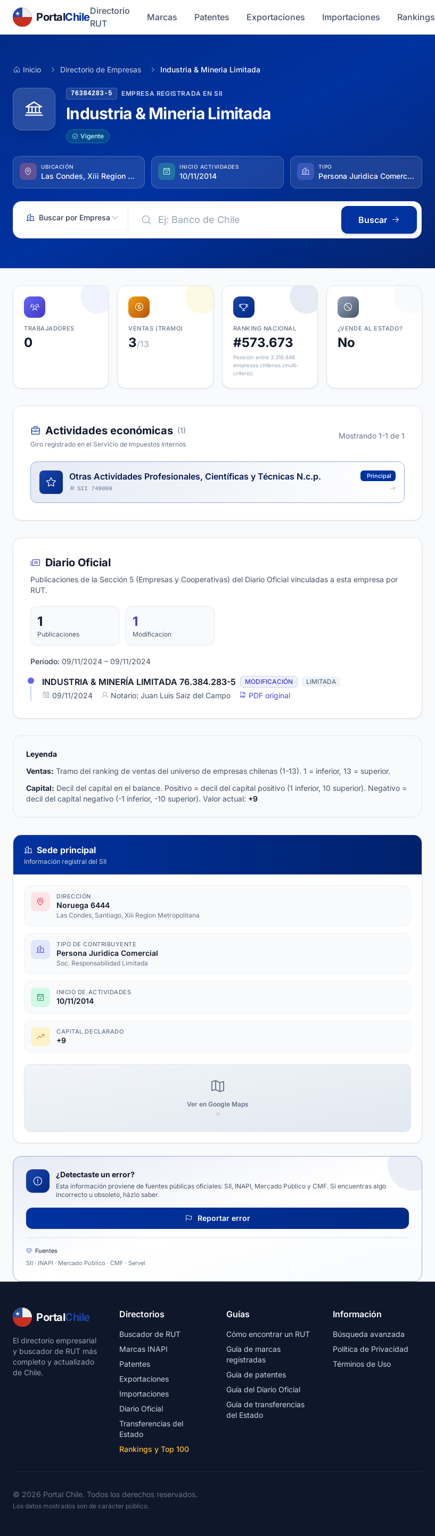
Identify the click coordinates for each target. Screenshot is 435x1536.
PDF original (264, 695)
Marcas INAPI (143, 1348)
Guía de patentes (256, 1374)
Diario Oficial (141, 1408)
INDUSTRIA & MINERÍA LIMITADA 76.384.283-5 (139, 681)
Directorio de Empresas (100, 69)
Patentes (211, 17)
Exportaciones (276, 17)
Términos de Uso (362, 1363)
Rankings (416, 17)
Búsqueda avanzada (369, 1334)
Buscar (379, 219)
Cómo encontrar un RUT (268, 1334)
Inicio (27, 69)
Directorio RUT (110, 17)
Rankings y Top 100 (154, 1449)
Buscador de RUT (149, 1334)
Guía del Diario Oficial (263, 1389)
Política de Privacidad (370, 1348)
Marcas (162, 17)
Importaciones (351, 17)
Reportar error (217, 1218)
